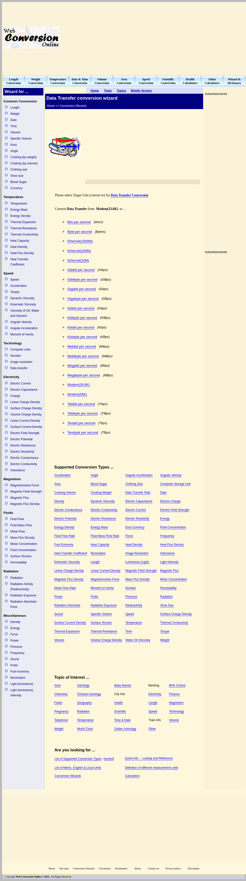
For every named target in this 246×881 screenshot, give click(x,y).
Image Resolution (136, 553)
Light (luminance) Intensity (21, 692)
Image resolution (21, 362)
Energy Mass (19, 209)
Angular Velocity (21, 322)
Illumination (18, 677)
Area (13, 145)
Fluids (58, 703)
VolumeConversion (102, 81)
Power (14, 640)
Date (13, 120)
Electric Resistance (23, 445)
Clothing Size (134, 484)
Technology (176, 711)
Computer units (20, 349)
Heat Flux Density (22, 253)
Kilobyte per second (82, 337)
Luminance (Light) (137, 562)
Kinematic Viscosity (23, 304)
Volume (15, 132)
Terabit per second (81, 423)
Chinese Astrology (89, 694)
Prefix (14, 665)
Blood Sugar (18, 182)
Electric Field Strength (24, 433)
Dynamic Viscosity (22, 298)
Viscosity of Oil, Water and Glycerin (24, 313)
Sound (14, 659)
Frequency (17, 653)
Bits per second (79, 222)
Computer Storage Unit (175, 484)
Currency (16, 188)
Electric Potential (21, 439)
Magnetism (176, 703)
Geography (84, 703)
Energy (15, 628)
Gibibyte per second (82, 279)
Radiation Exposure (23, 595)
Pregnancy (61, 711)
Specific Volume (20, 138)
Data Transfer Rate (137, 492)
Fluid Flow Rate (64, 536)
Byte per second (79, 232)
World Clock (85, 729)
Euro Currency (134, 527)
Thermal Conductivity (24, 234)
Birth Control (177, 685)
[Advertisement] (185, 37)
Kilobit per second (80, 327)
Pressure (16, 646)
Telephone (61, 720)
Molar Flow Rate (65, 588)
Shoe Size (167, 605)
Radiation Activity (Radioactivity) (21, 586)
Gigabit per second (81, 289)
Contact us (154, 868)
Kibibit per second (80, 308)
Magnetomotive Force (24, 485)
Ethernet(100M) (79, 251)
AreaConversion (124, 81)
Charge (15, 396)
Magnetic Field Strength (26, 491)
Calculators (132, 776)
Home (52, 868)
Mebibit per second (81, 346)
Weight (15, 114)
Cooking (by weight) (23, 157)
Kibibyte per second (82, 318)
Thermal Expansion (23, 222)
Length (15, 107)
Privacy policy (173, 868)
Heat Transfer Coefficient (19, 262)
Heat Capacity (19, 240)
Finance (174, 694)
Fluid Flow (17, 519)
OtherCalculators (212, 81)
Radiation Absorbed (67, 605)
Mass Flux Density (22, 537)
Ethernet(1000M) (80, 241)
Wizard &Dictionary (234, 81)
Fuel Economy (63, 544)
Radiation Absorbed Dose (23, 604)
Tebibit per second (81, 404)
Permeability (18, 562)
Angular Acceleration (24, 328)
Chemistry (61, 694)
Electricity (154, 694)
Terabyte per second (82, 432)
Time (13, 126)
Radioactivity (133, 605)
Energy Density (20, 216)
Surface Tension (21, 556)
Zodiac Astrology (125, 729)
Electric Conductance (24, 458)
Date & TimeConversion (80, 81)
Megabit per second (82, 365)
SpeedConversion (146, 81)
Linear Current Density (25, 420)
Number (15, 355)
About (137, 868)
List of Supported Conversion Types (78, 759)
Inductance (17, 470)
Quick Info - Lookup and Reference (149, 758)
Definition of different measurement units (151, 767)
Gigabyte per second (83, 298)
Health (118, 703)
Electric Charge (170, 501)
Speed (14, 279)
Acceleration (18, 286)
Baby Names (122, 685)
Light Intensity (169, 562)
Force (14, 634)
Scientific (120, 711)
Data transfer (18, 368)
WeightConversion (35, 81)
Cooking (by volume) (24, 163)
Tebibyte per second (82, 413)
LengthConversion (13, 81)
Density (15, 622)
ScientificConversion (168, 81)
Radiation (16, 578)
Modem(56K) (77, 394)
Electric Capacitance (23, 389)
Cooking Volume (65, 492)
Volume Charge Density (26, 414)
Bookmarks (121, 868)
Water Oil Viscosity (137, 640)
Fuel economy (19, 671)
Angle (14, 151)
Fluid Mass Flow (21, 525)
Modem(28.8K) (78, 384)
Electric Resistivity (22, 451)
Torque (15, 292)
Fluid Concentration (23, 550)
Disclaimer (193, 868)
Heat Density (18, 247)
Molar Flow (17, 531)
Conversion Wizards (68, 776)
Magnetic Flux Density (25, 504)
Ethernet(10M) (78, 260)
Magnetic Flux (19, 497)
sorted (109, 759)
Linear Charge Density (25, 402)
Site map (64, 868)
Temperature (18, 203)
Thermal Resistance (23, 228)
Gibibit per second (81, 270)
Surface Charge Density (26, 408)
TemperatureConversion (58, 81)
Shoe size (17, 175)
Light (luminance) (21, 684)
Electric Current (20, 383)
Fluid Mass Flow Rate (105, 536)
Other (152, 729)
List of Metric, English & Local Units (78, 767)
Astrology (83, 685)
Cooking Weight (101, 492)
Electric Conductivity (23, 464)
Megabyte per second (83, 375)
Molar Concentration (23, 544)
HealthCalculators (190, 81)
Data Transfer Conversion (129, 195)
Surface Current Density (26, 427)
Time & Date (122, 720)
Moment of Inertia (21, 334)
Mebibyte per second (83, 356)
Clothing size (18, 169)
